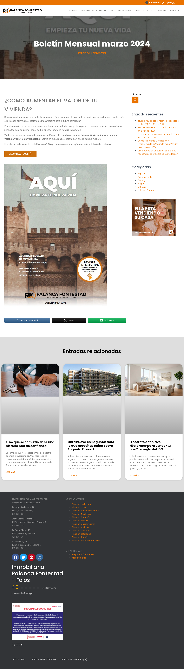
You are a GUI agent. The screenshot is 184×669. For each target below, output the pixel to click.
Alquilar (97, 10)
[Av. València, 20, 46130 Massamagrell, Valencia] (146, 607)
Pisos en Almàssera (81, 514)
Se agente (138, 10)
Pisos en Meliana (80, 527)
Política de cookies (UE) (74, 659)
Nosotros (110, 10)
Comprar (85, 10)
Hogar (141, 183)
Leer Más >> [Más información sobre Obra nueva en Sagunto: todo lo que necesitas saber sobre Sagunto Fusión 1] (74, 475)
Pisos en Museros (80, 530)
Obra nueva (124, 10)
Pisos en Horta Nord (82, 504)
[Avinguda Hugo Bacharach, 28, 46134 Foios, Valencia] (146, 510)
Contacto (160, 10)
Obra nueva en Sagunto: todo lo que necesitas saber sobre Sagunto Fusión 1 (91, 445)
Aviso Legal (19, 659)
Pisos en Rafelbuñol (82, 533)
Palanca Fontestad (92, 53)
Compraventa (145, 177)
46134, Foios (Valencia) (22, 511)
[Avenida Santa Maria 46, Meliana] (146, 575)
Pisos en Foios (79, 507)
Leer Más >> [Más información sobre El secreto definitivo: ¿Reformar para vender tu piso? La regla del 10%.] (136, 475)
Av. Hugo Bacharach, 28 (23, 507)
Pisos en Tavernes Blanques (86, 540)
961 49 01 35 (18, 514)
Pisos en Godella (80, 520)
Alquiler (141, 173)
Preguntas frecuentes (83, 554)
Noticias (142, 187)
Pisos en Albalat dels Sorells (85, 510)
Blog (149, 10)
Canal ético (175, 10)
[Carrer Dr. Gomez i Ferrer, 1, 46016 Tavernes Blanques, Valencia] (146, 543)
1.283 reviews (49, 588)
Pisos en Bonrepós (81, 517)
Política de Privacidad (44, 659)
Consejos (142, 180)
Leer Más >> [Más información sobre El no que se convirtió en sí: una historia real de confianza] (12, 472)
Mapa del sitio (79, 557)
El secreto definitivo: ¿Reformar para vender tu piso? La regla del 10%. (150, 445)
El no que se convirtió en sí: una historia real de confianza (30, 444)
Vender (73, 10)
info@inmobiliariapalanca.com (26, 502)
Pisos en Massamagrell (83, 524)
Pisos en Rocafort (81, 537)
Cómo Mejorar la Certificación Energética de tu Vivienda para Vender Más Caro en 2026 (158, 144)
